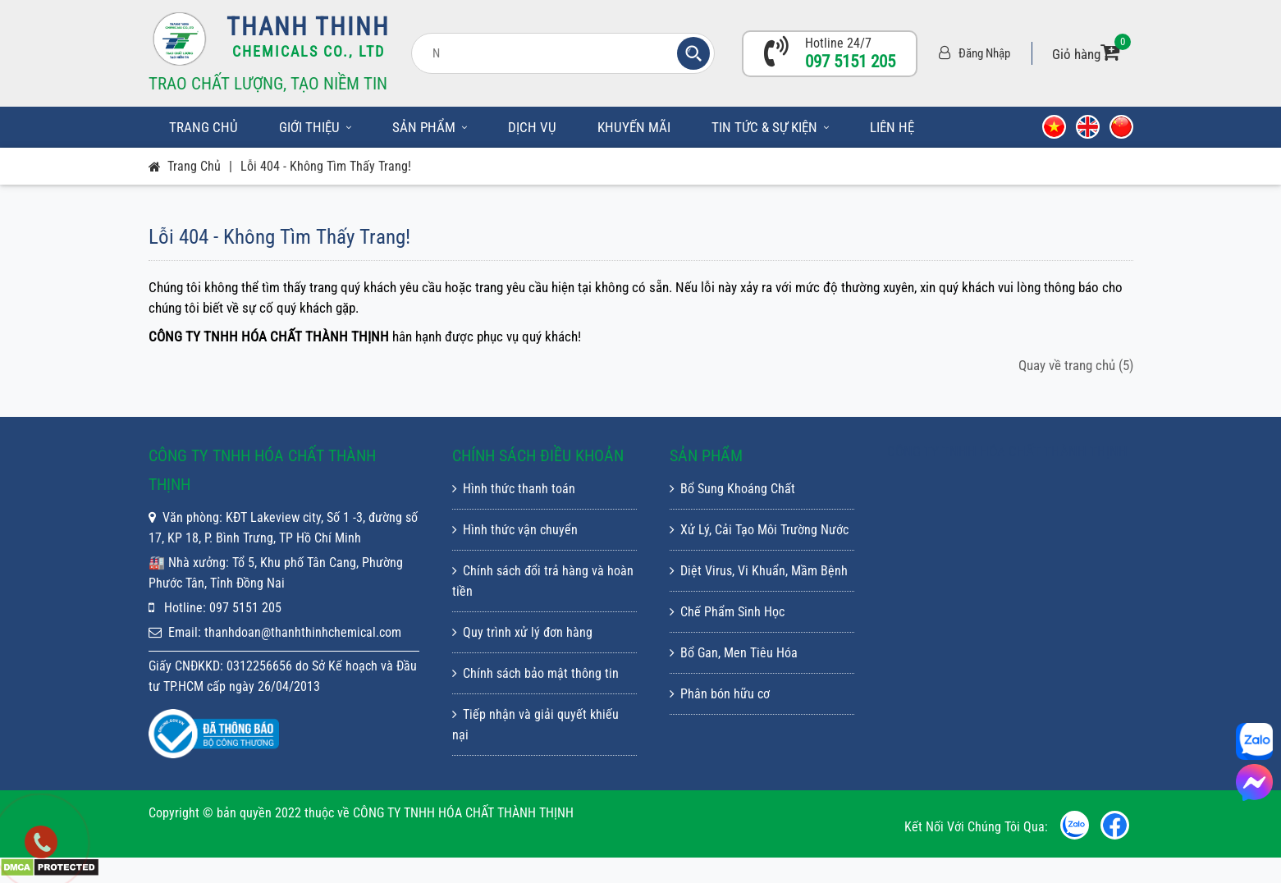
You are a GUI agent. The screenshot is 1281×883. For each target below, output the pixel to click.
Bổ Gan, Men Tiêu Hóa (734, 653)
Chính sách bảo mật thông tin (535, 673)
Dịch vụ (532, 127)
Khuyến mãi (633, 127)
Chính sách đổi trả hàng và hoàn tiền (543, 581)
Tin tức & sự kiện (770, 127)
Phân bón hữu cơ (720, 694)
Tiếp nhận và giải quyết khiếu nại (535, 725)
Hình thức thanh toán (513, 488)
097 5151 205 (850, 61)
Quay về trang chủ (1075, 365)
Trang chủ (203, 127)
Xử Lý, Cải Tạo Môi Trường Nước (759, 530)
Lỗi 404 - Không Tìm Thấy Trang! (325, 166)
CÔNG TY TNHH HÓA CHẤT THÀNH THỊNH (1007, 451)
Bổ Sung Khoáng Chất (732, 488)
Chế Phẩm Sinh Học (727, 612)
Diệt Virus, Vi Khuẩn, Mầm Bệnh (759, 571)
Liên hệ (892, 127)
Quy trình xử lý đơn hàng (522, 632)
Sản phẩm (429, 127)
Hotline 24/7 (838, 43)
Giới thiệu (315, 127)
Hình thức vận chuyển (515, 530)
